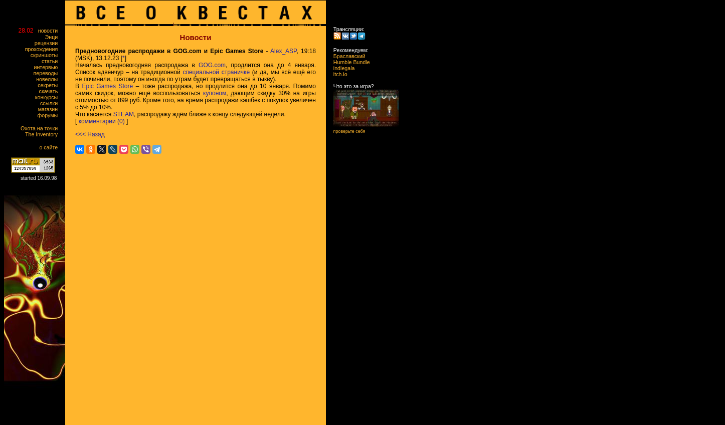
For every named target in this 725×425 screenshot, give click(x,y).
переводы (48, 73)
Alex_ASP (283, 51)
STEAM (123, 114)
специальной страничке (216, 72)
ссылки (51, 103)
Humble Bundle (349, 62)
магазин (50, 109)
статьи (52, 61)
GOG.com (212, 65)
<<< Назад (90, 134)
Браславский (346, 56)
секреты (50, 85)
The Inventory (43, 134)
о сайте (50, 147)
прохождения (43, 49)
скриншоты (46, 55)
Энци (53, 37)
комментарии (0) (102, 121)
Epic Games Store (107, 86)
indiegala (341, 68)
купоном (214, 93)
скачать (50, 91)
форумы (50, 115)
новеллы (49, 79)
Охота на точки (41, 128)
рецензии (48, 43)
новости (50, 31)
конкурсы (48, 97)
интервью (48, 67)
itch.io (337, 74)
